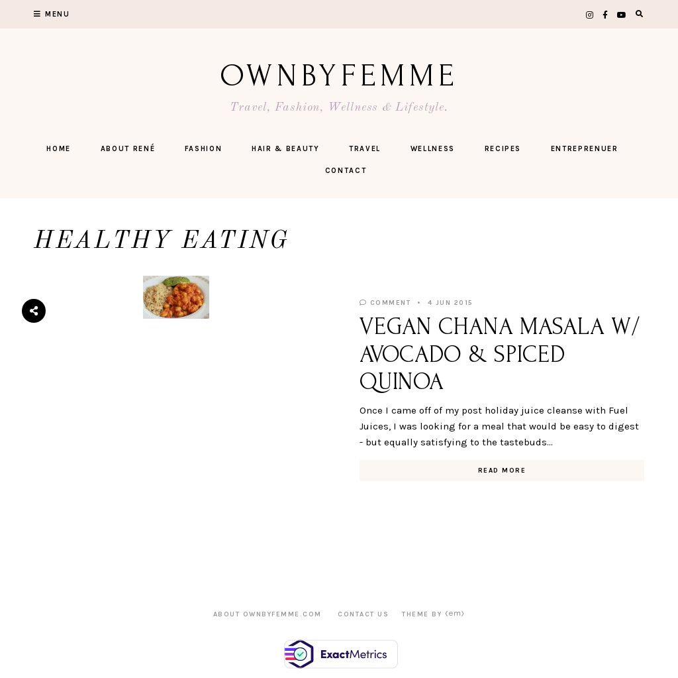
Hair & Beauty (285, 148)
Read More (502, 471)
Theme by (433, 614)
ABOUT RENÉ (128, 148)
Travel (365, 148)
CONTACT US (363, 614)
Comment (385, 303)
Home (58, 148)
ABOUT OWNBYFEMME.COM (267, 614)
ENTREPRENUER (584, 148)
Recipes (503, 148)
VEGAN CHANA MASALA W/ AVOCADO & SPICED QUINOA (500, 354)
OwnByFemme (339, 75)
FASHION (203, 148)
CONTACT (346, 170)
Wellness (433, 148)
